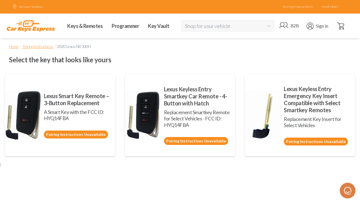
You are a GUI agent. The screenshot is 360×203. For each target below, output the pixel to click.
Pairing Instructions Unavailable (76, 134)
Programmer (125, 26)
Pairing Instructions (297, 7)
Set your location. (27, 7)
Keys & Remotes (85, 26)
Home (14, 46)
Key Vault (158, 26)
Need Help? (330, 7)
